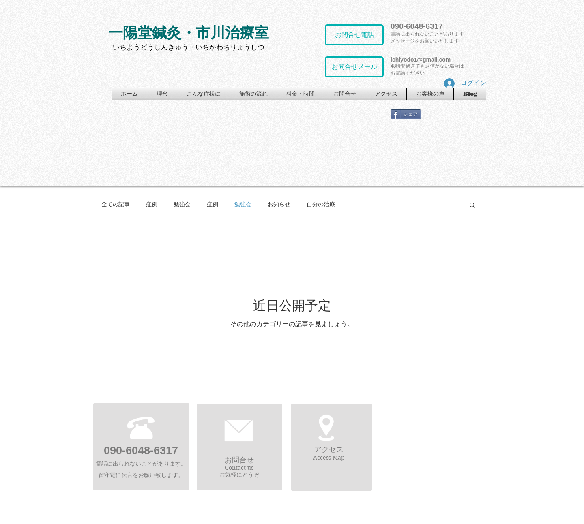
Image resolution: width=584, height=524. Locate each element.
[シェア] (406, 114)
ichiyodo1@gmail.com (421, 59)
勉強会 (182, 204)
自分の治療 (321, 204)
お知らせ (279, 204)
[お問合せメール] (354, 66)
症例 (151, 204)
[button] (472, 205)
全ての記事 (115, 204)
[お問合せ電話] (354, 34)
